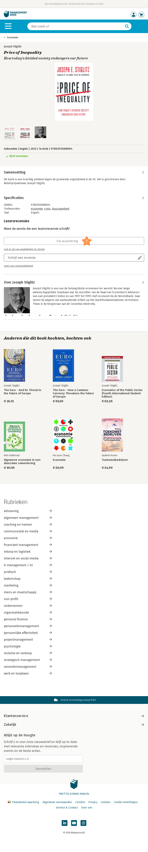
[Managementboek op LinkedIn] (64, 823)
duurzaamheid (60, 208)
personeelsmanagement (28, 626)
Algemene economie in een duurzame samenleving (22, 461)
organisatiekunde (28, 612)
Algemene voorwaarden (57, 802)
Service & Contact (67, 807)
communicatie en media (28, 531)
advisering (28, 511)
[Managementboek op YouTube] (74, 823)
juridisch (28, 572)
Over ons (86, 807)
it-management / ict (28, 565)
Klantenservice (74, 716)
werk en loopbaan (28, 673)
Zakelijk (74, 724)
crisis (47, 208)
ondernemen (28, 606)
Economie (12, 37)
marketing (28, 585)
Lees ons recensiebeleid (18, 265)
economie (37, 208)
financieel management (28, 545)
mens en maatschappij (28, 592)
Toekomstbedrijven (115, 460)
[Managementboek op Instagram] (83, 823)
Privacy (92, 802)
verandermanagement (28, 666)
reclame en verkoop (28, 653)
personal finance (28, 619)
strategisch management (28, 660)
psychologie (28, 646)
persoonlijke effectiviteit (28, 633)
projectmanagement (28, 639)
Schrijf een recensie (22, 257)
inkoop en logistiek (28, 551)
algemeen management (28, 518)
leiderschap (28, 579)
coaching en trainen (28, 524)
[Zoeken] (75, 26)
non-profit (28, 599)
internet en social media (28, 558)
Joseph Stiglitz (13, 46)
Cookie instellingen (126, 802)
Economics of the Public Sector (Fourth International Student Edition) (122, 393)
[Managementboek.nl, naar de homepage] (15, 16)
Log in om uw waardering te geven (24, 249)
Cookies (105, 802)
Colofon (80, 802)
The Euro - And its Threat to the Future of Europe (22, 391)
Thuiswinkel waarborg (24, 802)
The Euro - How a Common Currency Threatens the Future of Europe (73, 393)
